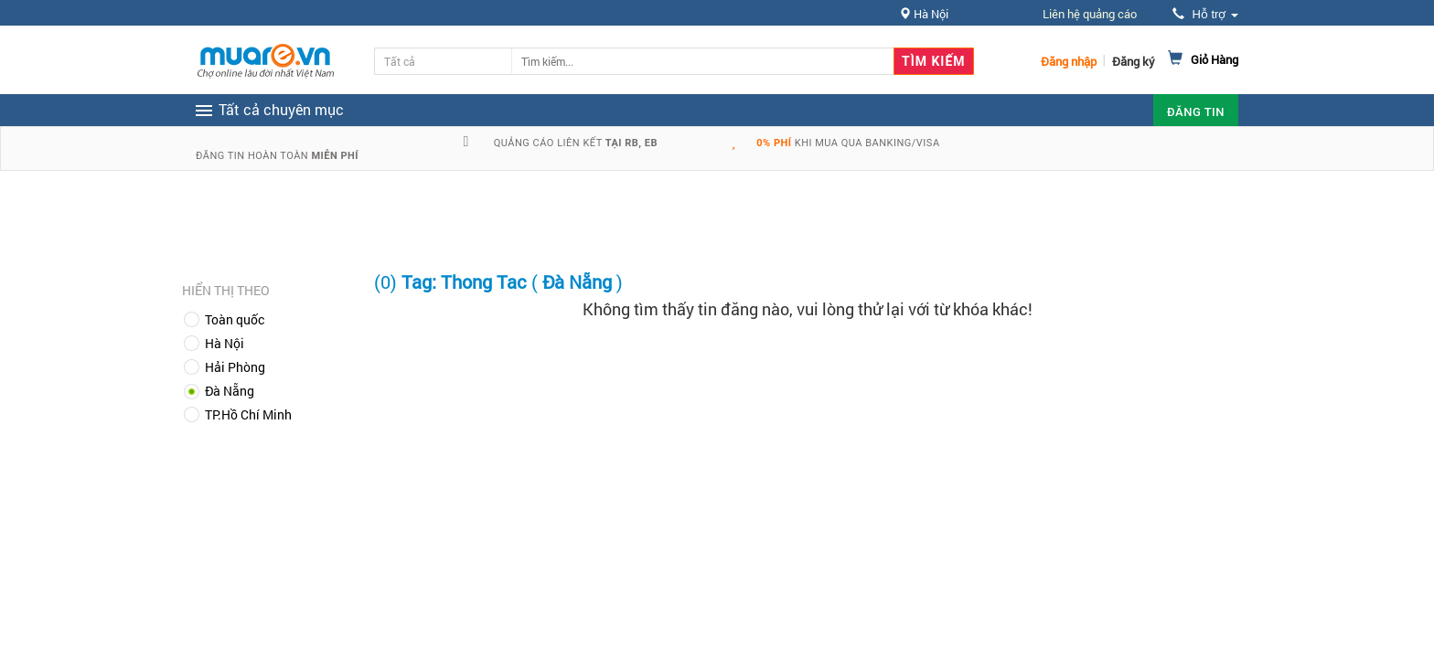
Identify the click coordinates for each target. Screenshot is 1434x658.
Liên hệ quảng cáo (1090, 13)
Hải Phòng (235, 367)
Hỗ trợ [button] (1205, 14)
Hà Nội (224, 343)
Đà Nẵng (229, 390)
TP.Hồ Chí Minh (248, 414)
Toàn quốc (234, 319)
